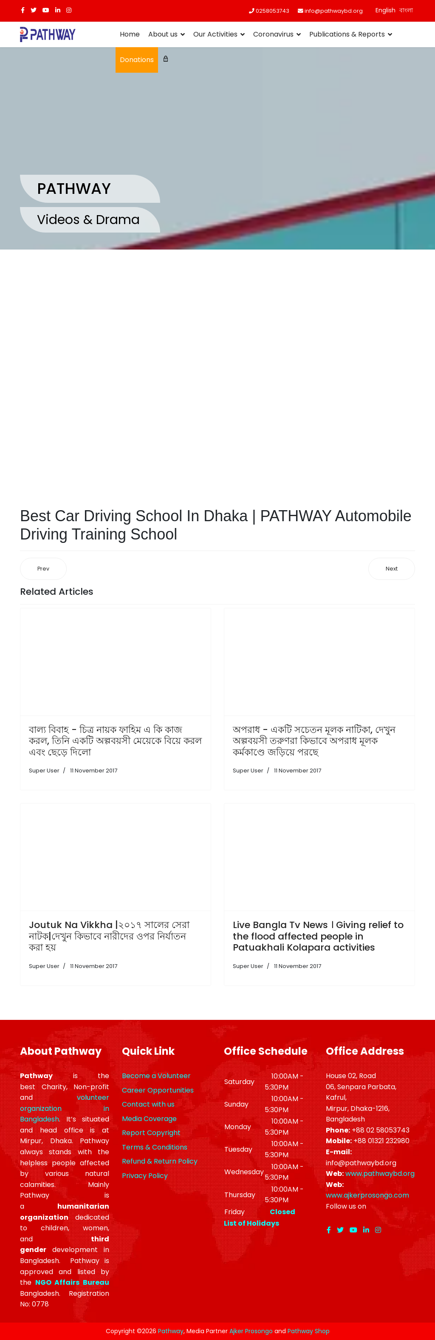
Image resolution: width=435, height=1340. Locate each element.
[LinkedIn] (57, 10)
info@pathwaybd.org (334, 10)
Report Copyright (151, 1133)
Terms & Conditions (154, 1147)
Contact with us (148, 1104)
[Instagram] (68, 10)
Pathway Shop (309, 1331)
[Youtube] (45, 10)
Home (130, 34)
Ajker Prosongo (251, 1331)
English (385, 10)
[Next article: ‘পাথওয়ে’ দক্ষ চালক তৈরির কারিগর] (391, 569)
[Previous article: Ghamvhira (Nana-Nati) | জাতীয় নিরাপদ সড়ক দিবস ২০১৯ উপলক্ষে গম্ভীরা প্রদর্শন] (43, 569)
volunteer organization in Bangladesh (64, 1108)
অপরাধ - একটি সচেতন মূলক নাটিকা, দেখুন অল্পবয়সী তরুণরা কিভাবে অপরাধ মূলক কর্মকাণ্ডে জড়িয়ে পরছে (314, 741)
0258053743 (272, 10)
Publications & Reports (347, 34)
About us (163, 34)
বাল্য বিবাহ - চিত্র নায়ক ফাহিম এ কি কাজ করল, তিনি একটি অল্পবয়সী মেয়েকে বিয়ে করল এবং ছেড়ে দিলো (115, 741)
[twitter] (34, 10)
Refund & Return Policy (160, 1161)
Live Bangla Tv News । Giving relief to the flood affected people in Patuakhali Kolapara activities (318, 936)
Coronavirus (273, 34)
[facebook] (23, 10)
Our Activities (215, 34)
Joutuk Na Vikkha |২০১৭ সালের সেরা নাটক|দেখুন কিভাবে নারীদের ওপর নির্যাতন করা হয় (109, 936)
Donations (137, 60)
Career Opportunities (158, 1090)
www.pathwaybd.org (380, 1173)
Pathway (171, 1331)
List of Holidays (251, 1223)
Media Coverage (149, 1119)
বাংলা (406, 10)
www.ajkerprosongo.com (367, 1195)
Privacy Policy (145, 1176)
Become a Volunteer (156, 1076)
